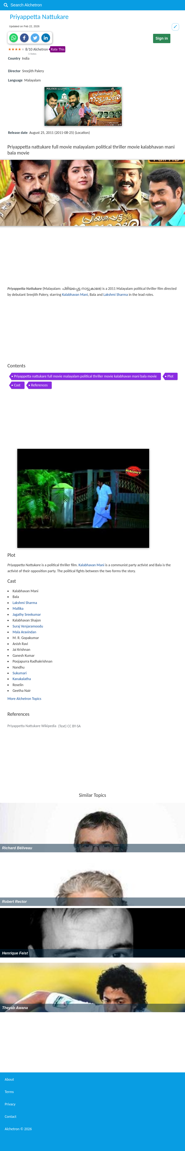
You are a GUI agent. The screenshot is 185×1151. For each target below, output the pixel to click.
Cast (17, 385)
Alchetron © (18, 1129)
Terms (9, 1092)
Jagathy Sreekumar (27, 614)
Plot (170, 376)
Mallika (18, 608)
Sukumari (20, 673)
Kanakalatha (22, 679)
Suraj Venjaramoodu (28, 626)
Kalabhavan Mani (75, 294)
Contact (10, 1116)
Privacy (10, 1104)
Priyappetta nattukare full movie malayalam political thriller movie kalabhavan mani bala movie (85, 376)
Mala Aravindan (24, 632)
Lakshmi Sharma (115, 294)
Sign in (162, 38)
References (39, 385)
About (9, 1079)
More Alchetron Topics (24, 698)
